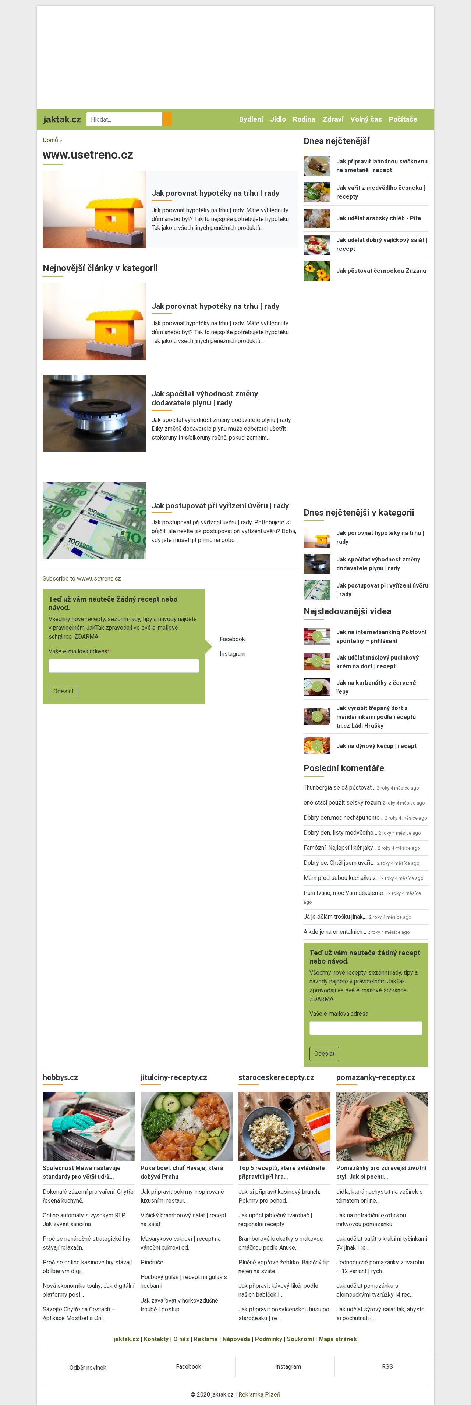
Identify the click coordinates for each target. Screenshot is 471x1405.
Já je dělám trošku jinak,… (336, 916)
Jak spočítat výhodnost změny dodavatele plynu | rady (205, 398)
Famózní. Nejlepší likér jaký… (340, 847)
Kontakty (156, 1339)
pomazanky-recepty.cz (375, 1077)
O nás (181, 1339)
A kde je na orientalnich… (335, 931)
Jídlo (278, 119)
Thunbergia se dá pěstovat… (339, 787)
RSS (387, 1366)
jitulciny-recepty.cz (174, 1077)
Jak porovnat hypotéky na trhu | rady (215, 193)
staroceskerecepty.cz (276, 1077)
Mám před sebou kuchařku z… (342, 877)
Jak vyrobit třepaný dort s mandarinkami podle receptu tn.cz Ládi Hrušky (376, 717)
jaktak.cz (126, 1339)
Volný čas (366, 119)
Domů (50, 140)
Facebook (232, 639)
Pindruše (152, 1262)
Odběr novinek (88, 1367)
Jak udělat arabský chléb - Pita (378, 218)
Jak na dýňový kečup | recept (376, 746)
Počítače (403, 119)
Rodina (304, 119)
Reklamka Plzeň (259, 1394)
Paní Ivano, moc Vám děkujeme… (345, 892)
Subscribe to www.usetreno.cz (82, 578)
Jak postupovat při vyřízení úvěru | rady (220, 505)
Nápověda (236, 1339)
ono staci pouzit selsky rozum (342, 802)
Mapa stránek (338, 1339)
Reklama (206, 1339)
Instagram (232, 653)
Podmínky (268, 1339)
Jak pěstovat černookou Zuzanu (381, 270)
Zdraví (333, 119)
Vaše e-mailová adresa (78, 651)
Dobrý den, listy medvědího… (340, 832)
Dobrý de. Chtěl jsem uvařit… (340, 862)
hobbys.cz (60, 1077)
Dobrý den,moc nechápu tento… (343, 817)
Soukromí (300, 1339)
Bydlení (251, 119)
